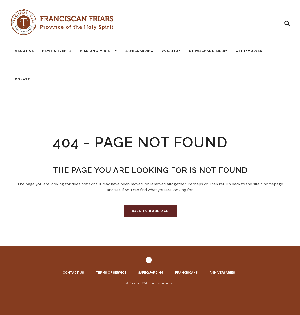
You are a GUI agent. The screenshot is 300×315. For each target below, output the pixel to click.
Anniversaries (222, 272)
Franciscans (186, 272)
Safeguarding (150, 272)
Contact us (73, 272)
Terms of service (111, 272)
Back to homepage (150, 211)
